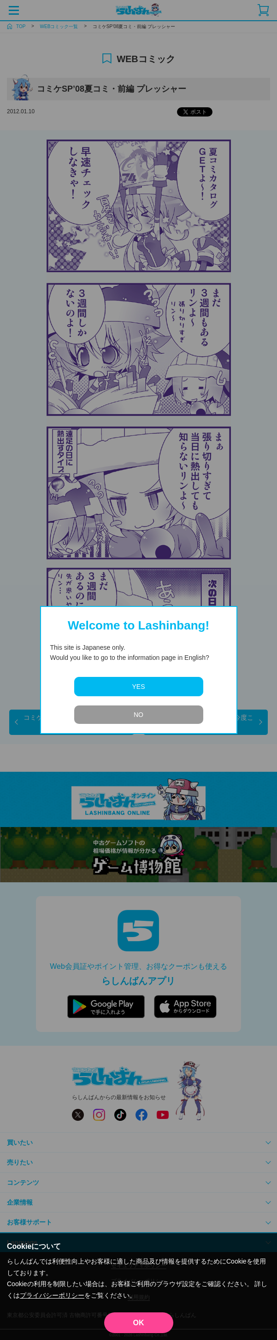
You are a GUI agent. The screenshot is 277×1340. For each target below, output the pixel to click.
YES (138, 686)
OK (138, 1323)
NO (138, 714)
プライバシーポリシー (52, 1295)
